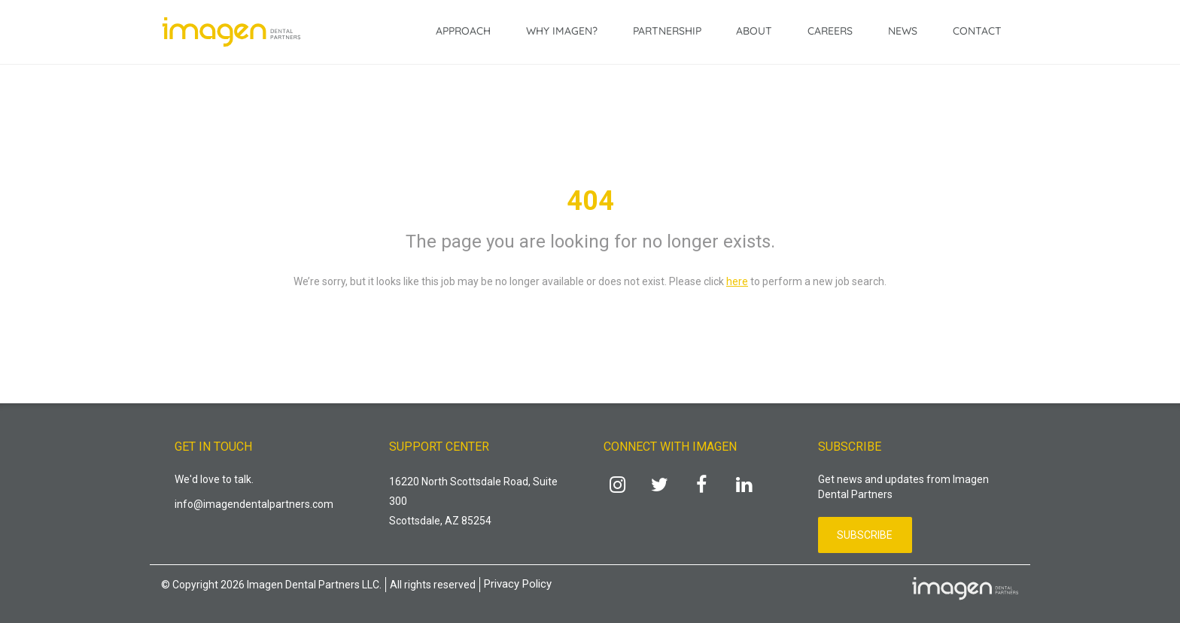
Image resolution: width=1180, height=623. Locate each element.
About (754, 31)
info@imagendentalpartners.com (254, 504)
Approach (463, 31)
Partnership (667, 31)
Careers (830, 31)
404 (590, 201)
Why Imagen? (562, 31)
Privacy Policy (518, 584)
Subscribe (865, 535)
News (902, 31)
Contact (977, 31)
